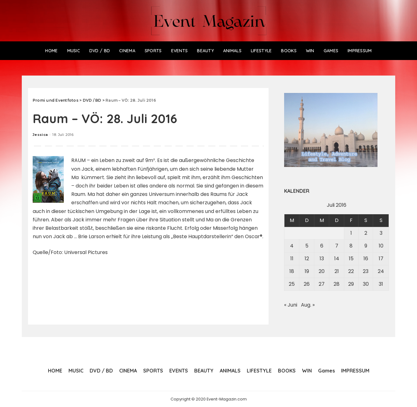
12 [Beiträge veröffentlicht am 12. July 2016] (307, 258)
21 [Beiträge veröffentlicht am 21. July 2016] (337, 271)
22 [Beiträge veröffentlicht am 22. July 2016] (351, 271)
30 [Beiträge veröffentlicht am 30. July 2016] (366, 284)
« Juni (290, 304)
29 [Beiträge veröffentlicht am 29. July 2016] (351, 284)
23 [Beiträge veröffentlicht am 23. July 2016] (365, 271)
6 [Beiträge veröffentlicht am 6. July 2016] (321, 245)
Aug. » (308, 304)
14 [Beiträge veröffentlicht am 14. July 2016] (336, 258)
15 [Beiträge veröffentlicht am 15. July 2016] (351, 258)
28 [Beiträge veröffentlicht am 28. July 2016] (337, 284)
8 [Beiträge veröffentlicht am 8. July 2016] (351, 245)
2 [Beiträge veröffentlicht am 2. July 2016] (365, 233)
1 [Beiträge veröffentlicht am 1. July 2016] (351, 233)
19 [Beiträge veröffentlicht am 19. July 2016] (307, 271)
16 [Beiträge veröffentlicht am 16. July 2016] (365, 258)
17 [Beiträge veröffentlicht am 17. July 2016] (381, 258)
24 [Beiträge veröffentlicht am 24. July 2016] (381, 271)
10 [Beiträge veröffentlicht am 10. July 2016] (381, 245)
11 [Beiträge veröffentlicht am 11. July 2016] (291, 258)
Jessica (40, 134)
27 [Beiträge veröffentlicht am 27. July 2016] (322, 284)
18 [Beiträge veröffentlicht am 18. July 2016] (291, 271)
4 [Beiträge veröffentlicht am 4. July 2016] (291, 245)
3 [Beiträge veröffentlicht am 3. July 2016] (381, 233)
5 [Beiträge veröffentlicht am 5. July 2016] (306, 245)
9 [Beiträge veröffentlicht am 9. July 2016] (365, 245)
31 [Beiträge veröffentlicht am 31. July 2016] (381, 284)
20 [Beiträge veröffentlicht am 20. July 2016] (322, 271)
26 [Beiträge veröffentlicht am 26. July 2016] (307, 284)
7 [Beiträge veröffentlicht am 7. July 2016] (336, 245)
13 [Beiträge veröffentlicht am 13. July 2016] (322, 258)
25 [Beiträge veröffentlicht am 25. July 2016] (292, 284)
